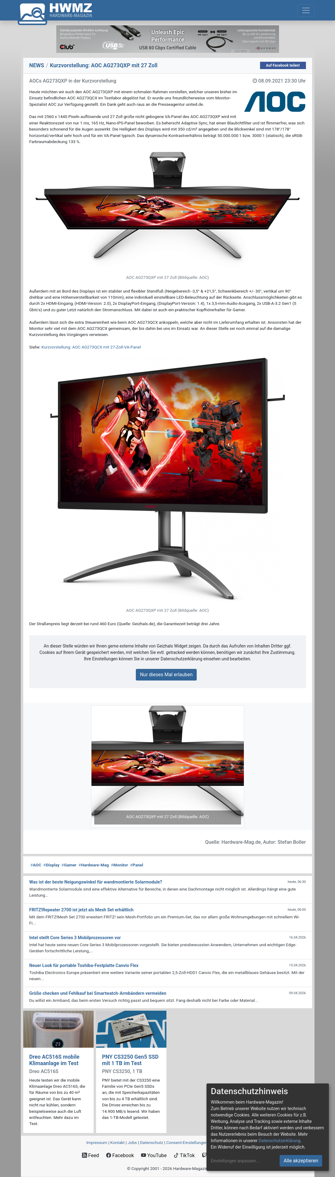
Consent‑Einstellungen (186, 1142)
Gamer (68, 864)
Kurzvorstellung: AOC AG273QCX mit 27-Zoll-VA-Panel (91, 347)
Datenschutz (151, 1142)
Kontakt (117, 1142)
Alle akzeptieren (301, 1161)
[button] (102, 766)
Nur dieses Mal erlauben (166, 674)
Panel (136, 864)
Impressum (96, 1142)
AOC (36, 864)
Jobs (132, 1142)
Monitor (119, 864)
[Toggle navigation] (306, 10)
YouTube (153, 1155)
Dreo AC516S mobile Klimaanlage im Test (54, 1060)
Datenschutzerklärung (279, 1140)
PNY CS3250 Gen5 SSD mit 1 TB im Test (130, 1060)
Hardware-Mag (94, 864)
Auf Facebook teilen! (283, 65)
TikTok (184, 1155)
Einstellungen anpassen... (235, 1160)
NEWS (36, 65)
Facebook (120, 1155)
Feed (90, 1155)
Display (51, 864)
